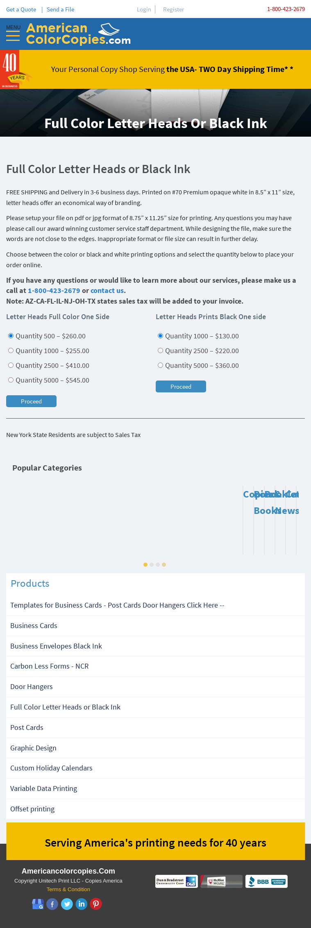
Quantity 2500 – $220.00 (198, 350)
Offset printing (32, 808)
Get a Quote (22, 9)
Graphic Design (33, 747)
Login (144, 9)
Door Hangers (31, 686)
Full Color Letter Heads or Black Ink (65, 707)
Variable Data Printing (43, 788)
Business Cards (33, 625)
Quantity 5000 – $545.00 (48, 380)
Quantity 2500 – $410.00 (48, 365)
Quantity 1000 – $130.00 (198, 335)
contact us (107, 290)
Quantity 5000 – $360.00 (198, 365)
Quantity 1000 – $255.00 (48, 350)
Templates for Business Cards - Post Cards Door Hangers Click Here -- (117, 605)
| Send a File (57, 9)
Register (173, 9)
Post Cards (26, 727)
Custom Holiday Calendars (51, 768)
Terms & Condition (68, 889)
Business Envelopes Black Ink (56, 646)
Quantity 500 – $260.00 (47, 335)
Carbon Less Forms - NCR (49, 666)
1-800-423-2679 (286, 9)
